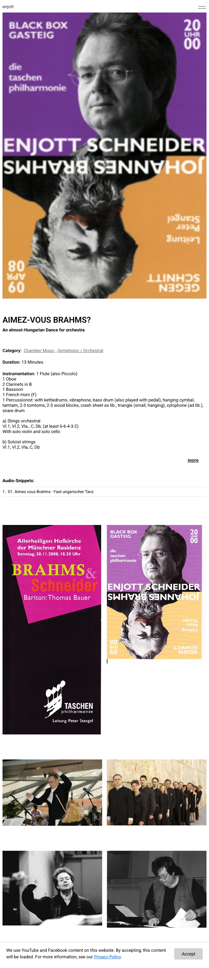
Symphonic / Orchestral (80, 350)
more (193, 460)
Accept (188, 953)
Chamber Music (39, 350)
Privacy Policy (107, 957)
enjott (8, 6)
